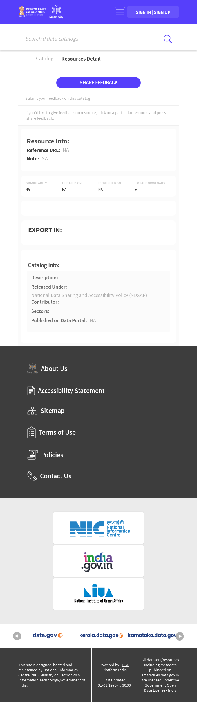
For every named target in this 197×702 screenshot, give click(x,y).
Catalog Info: (43, 265)
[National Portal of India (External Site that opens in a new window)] (98, 560)
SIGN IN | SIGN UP (153, 12)
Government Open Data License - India (160, 688)
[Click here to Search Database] (168, 39)
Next (179, 636)
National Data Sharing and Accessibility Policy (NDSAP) (89, 295)
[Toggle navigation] (120, 12)
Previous (17, 636)
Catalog (44, 58)
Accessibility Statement (66, 390)
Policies (45, 455)
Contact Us (49, 476)
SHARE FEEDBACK (98, 82)
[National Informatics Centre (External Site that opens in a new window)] (98, 527)
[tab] (98, 265)
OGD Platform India (116, 667)
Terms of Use (51, 432)
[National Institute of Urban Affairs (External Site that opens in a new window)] (98, 593)
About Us (47, 368)
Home (22, 59)
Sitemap (46, 410)
